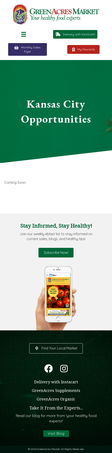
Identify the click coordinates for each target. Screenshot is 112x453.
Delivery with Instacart (56, 381)
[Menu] (24, 34)
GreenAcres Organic (56, 399)
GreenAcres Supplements (56, 390)
